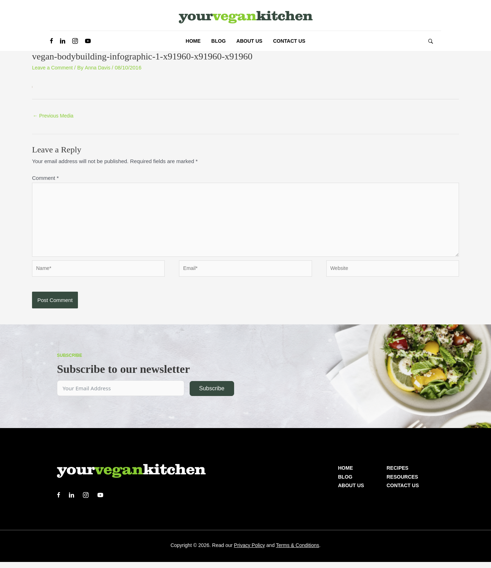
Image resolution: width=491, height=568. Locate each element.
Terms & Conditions (297, 551)
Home (345, 474)
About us (351, 491)
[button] (430, 41)
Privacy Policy (249, 551)
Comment (45, 179)
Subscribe (211, 394)
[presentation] (86, 310)
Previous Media (54, 116)
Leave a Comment (54, 67)
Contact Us (403, 491)
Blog (345, 483)
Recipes (397, 474)
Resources (402, 483)
